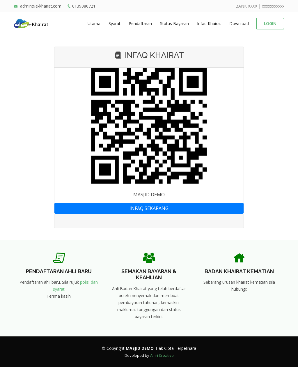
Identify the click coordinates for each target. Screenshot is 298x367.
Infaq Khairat (209, 23)
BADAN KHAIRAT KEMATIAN (239, 271)
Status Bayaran (174, 23)
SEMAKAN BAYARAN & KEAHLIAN (149, 274)
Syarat (114, 23)
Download (239, 23)
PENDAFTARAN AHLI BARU (59, 271)
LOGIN (270, 23)
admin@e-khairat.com (40, 6)
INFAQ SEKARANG (149, 208)
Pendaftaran (140, 23)
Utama (94, 23)
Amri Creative (162, 355)
